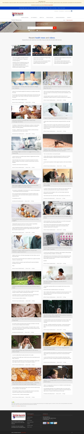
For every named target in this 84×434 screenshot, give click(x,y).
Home (64, 20)
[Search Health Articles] (40, 28)
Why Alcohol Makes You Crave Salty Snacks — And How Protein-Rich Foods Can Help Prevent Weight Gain (25, 383)
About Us (42, 17)
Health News (32, 30)
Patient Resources (60, 17)
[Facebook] (71, 11)
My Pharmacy (34, 17)
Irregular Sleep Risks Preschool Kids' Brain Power (55, 118)
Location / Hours (30, 425)
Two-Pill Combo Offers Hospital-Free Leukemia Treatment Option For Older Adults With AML (57, 315)
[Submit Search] (54, 28)
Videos (39, 30)
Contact (69, 17)
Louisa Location (24, 17)
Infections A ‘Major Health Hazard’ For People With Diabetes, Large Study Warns (24, 251)
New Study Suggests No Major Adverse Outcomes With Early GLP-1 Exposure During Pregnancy (20, 59)
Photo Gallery (49, 17)
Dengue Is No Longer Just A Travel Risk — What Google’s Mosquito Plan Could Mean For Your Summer (57, 149)
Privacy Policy (23, 432)
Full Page (33, 102)
